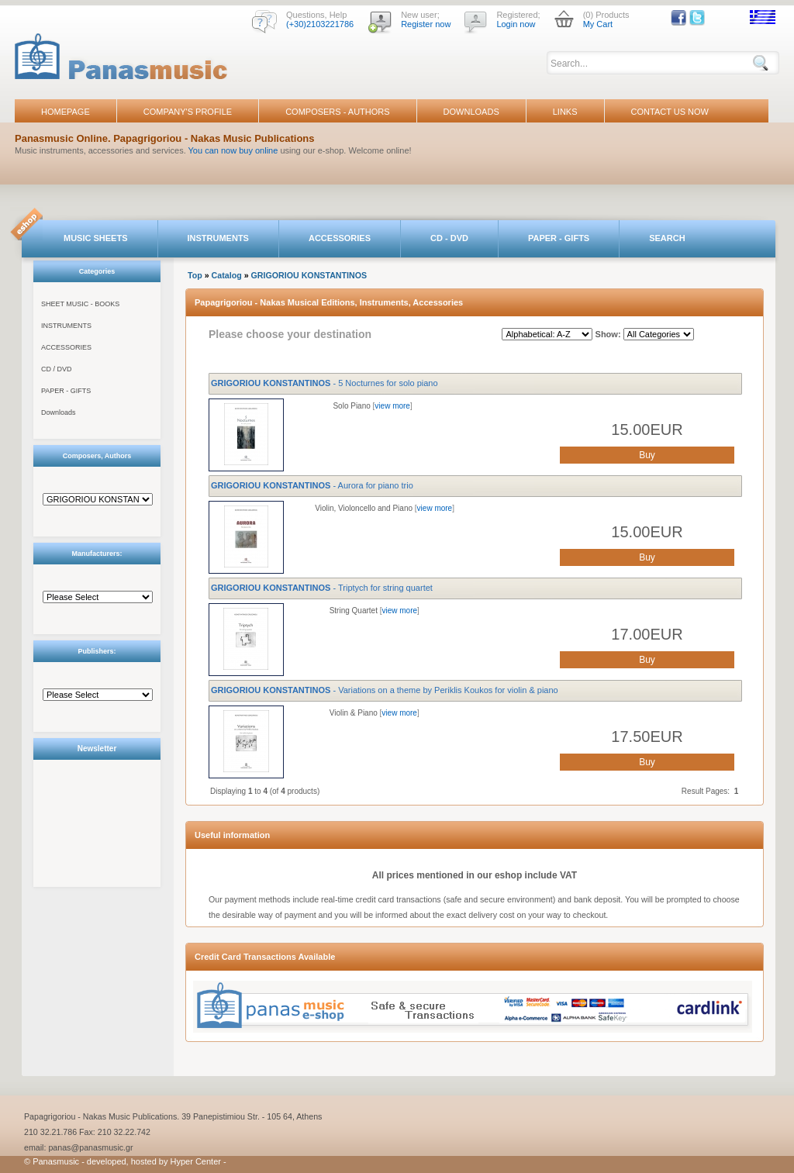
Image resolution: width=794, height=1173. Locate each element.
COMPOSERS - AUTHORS (337, 111)
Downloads (58, 412)
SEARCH (667, 238)
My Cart (598, 24)
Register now (426, 24)
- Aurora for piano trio (312, 485)
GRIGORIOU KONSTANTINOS (309, 275)
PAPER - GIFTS (558, 238)
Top (195, 275)
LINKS (565, 111)
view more (392, 406)
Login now (515, 24)
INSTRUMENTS (218, 238)
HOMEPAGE (65, 111)
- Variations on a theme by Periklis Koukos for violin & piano (384, 690)
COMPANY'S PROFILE (187, 111)
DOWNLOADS (471, 111)
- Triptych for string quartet (322, 587)
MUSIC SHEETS (96, 238)
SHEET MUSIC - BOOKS (80, 304)
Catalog (227, 275)
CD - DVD (449, 238)
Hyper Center (196, 1161)
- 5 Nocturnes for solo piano (324, 383)
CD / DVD (56, 369)
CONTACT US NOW (670, 111)
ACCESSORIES (340, 238)
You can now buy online (233, 150)
